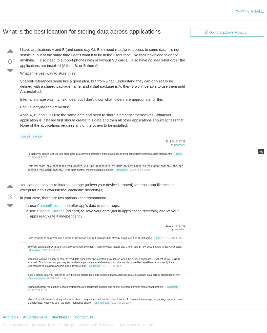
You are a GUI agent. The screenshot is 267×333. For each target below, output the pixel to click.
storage (37, 136)
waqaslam (179, 229)
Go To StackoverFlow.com (227, 32)
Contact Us (84, 317)
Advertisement (35, 317)
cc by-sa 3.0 (107, 325)
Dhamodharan (37, 278)
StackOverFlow (46, 325)
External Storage (51, 211)
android (26, 136)
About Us (10, 317)
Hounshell (179, 145)
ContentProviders (51, 205)
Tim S (179, 154)
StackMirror (61, 317)
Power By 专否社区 (249, 11)
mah (157, 238)
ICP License (138, 325)
